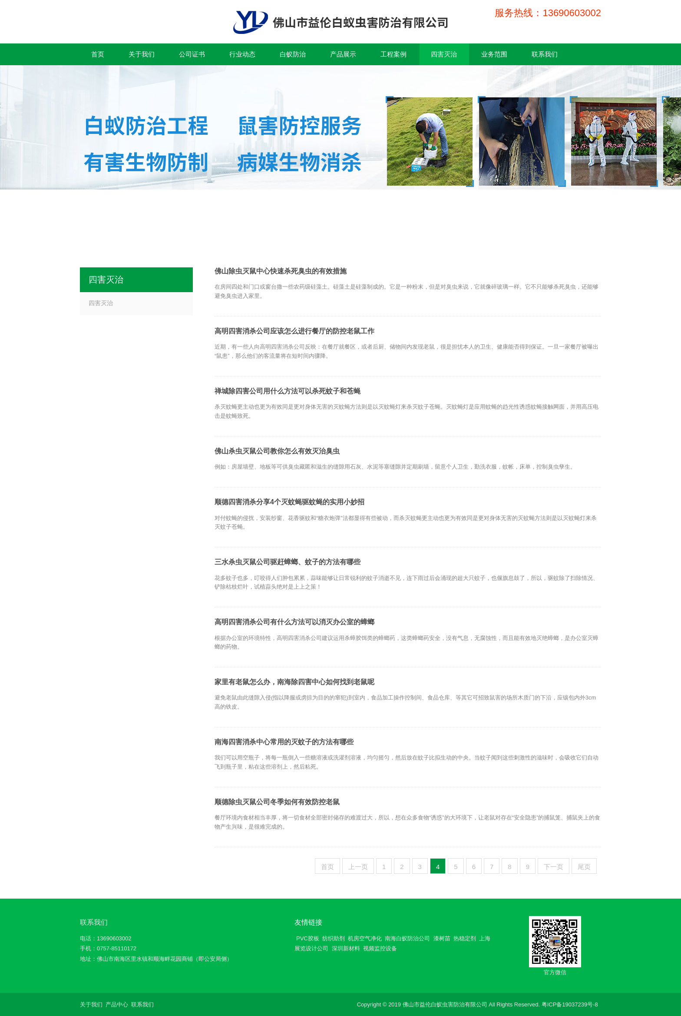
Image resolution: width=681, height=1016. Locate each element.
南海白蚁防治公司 (407, 938)
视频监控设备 (380, 948)
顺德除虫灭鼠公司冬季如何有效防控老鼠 (277, 802)
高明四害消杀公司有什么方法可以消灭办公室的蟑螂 (294, 622)
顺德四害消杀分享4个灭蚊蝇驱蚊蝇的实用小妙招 (289, 502)
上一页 (358, 866)
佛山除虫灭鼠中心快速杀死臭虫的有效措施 (281, 271)
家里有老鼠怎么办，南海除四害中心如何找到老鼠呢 (294, 682)
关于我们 (91, 1004)
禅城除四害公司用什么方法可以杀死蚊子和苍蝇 (287, 391)
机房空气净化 (365, 938)
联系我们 (94, 922)
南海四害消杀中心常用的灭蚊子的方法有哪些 (284, 742)
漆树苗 (441, 938)
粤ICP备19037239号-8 (570, 1004)
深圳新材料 (346, 948)
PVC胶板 (307, 938)
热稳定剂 (464, 938)
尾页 (584, 866)
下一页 (553, 866)
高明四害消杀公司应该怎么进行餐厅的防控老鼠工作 (294, 331)
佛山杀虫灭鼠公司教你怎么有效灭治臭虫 (277, 451)
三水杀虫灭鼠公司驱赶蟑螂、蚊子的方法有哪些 (287, 562)
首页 (327, 866)
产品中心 (117, 1004)
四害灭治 (101, 303)
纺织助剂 (333, 938)
